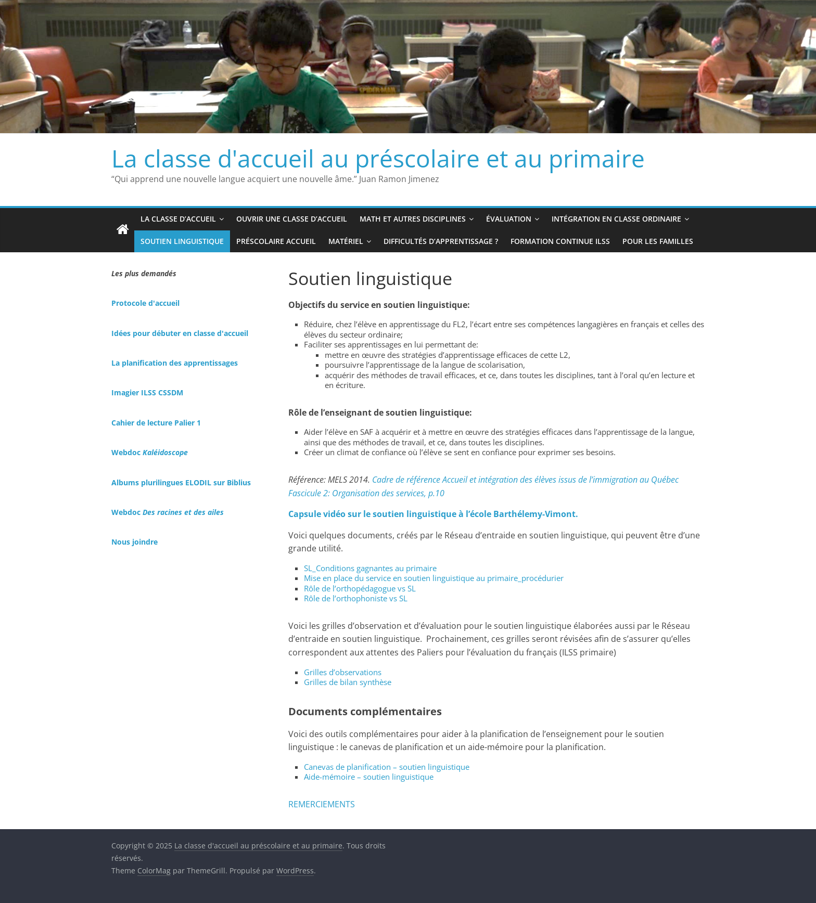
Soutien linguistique (182, 241)
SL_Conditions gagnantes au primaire (370, 568)
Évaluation (508, 219)
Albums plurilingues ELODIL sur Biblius (181, 482)
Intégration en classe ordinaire (616, 219)
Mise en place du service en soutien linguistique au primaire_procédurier (434, 578)
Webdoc (149, 452)
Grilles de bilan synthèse (347, 682)
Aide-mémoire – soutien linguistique (369, 776)
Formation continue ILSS (560, 241)
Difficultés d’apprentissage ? (441, 241)
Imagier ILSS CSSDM (147, 392)
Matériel (345, 241)
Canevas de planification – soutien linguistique (386, 767)
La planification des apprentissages (174, 363)
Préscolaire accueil (276, 241)
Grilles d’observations (342, 672)
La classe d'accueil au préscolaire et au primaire (378, 158)
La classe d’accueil (178, 219)
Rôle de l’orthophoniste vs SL (355, 598)
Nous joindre (134, 542)
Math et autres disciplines (413, 219)
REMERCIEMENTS (321, 804)
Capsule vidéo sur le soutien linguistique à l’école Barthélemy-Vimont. (433, 514)
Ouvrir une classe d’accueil (291, 219)
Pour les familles (657, 241)
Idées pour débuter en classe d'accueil (179, 333)
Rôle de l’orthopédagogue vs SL (360, 588)
